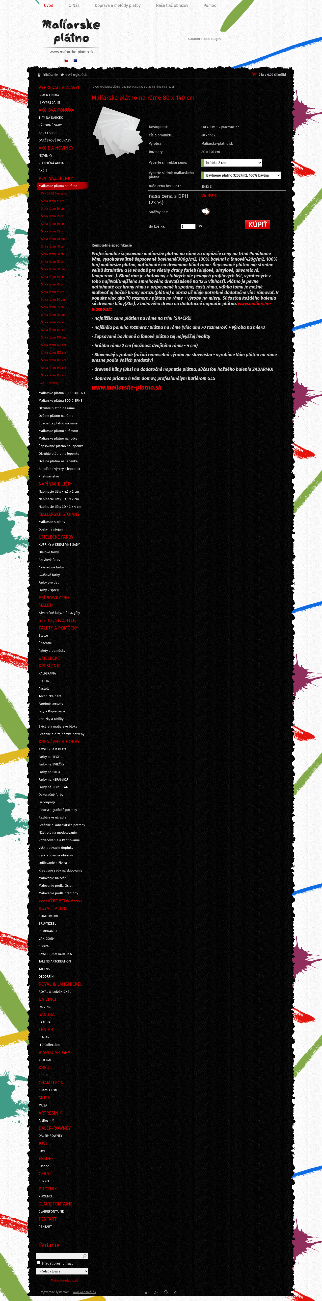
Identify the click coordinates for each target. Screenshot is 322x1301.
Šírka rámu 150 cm (53, 368)
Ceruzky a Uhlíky (51, 719)
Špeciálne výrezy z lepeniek (59, 469)
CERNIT (44, 1181)
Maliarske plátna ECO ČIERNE (60, 401)
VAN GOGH (47, 939)
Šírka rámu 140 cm (53, 360)
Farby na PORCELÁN (53, 787)
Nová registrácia (76, 75)
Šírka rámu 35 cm (53, 231)
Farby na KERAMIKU (53, 780)
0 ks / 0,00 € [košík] (272, 75)
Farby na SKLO (49, 772)
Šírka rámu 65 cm (53, 277)
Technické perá (50, 696)
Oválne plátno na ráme (56, 416)
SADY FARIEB (48, 133)
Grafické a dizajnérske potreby (62, 734)
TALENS (44, 969)
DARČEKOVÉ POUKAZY (55, 140)
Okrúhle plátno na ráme (57, 408)
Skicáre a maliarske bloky (58, 727)
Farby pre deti (49, 583)
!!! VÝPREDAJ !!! (49, 103)
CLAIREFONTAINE (51, 1212)
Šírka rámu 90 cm (53, 315)
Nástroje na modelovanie (58, 833)
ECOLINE (45, 681)
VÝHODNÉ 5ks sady (54, 193)
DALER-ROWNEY (51, 1136)
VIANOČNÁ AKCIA (51, 163)
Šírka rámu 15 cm (52, 201)
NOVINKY (45, 156)
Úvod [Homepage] (48, 5)
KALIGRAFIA (47, 673)
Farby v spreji (49, 590)
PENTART (45, 1227)
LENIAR (44, 1037)
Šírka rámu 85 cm (53, 307)
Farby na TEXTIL (50, 757)
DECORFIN (46, 977)
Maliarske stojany (52, 522)
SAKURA (44, 1022)
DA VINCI (45, 1007)
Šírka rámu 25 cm (53, 216)
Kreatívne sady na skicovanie (61, 871)
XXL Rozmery (50, 383)
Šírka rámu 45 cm (53, 246)
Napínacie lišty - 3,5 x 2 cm (59, 499)
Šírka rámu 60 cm (53, 269)
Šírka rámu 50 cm (53, 254)
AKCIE (43, 171)
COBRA (44, 946)
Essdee (44, 1166)
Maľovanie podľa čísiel (55, 886)
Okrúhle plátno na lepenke (59, 454)
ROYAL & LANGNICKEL (55, 992)
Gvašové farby (49, 575)
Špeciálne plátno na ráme (58, 423)
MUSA (43, 1105)
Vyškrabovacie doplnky (56, 848)
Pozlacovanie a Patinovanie (59, 840)
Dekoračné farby (51, 795)
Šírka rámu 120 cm (53, 345)
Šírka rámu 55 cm (53, 261)
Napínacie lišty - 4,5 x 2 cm (59, 492)
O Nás (74, 5)
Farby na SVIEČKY (52, 764)
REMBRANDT (48, 931)
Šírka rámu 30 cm (53, 224)
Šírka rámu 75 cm (52, 292)
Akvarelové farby (51, 567)
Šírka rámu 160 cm (53, 375)
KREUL (43, 1075)
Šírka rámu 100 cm (53, 330)
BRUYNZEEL (47, 924)
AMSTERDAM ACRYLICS (55, 954)
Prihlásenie (50, 75)
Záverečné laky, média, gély (59, 613)
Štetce (43, 636)
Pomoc (210, 5)
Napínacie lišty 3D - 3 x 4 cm (60, 507)
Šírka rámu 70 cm (53, 284)
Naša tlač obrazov (172, 5)
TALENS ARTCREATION (55, 961)
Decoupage (47, 802)
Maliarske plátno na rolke (58, 439)
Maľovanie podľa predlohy (58, 893)
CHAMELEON (48, 1090)
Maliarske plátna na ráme (58, 186)
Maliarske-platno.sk (64, 1280)
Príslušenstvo (49, 476)
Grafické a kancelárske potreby (62, 825)
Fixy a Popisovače (52, 711)
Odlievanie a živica (53, 863)
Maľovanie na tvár (52, 878)
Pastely (44, 689)
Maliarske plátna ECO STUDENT (62, 393)
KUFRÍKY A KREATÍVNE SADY (59, 545)
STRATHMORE (49, 916)
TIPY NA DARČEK (51, 118)
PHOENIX (45, 1196)
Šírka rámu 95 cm (53, 322)
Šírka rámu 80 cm (53, 299)
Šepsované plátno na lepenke (61, 446)
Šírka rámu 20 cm (53, 208)
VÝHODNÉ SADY (50, 125)
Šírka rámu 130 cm (53, 352)
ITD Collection (49, 1045)
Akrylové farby (49, 560)
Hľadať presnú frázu (58, 1263)
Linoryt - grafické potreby (58, 810)
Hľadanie (48, 1245)
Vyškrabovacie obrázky (56, 855)
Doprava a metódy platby (118, 5)
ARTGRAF (45, 1060)
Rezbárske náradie (53, 817)
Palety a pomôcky (52, 651)
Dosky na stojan (51, 529)
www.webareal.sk (84, 1292)
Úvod (96, 86)
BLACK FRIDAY (49, 95)
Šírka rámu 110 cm (53, 337)
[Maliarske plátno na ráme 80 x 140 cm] (118, 145)
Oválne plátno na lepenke (58, 461)
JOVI (42, 1151)
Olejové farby (49, 552)
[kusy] (188, 226)
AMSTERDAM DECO (52, 749)
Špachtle (45, 643)
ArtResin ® (47, 1121)
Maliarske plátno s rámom (58, 431)
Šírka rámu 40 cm (53, 239)
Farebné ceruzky (51, 704)
